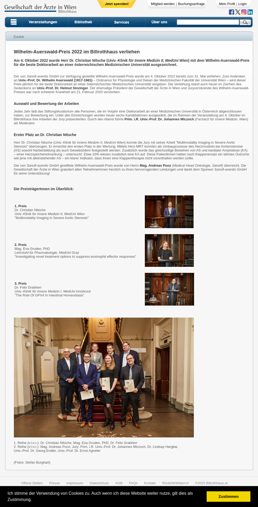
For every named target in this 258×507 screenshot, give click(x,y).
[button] (33, 500)
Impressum (75, 483)
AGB (118, 483)
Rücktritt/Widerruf (175, 483)
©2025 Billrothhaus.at (211, 483)
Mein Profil (227, 4)
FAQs (133, 483)
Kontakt (150, 483)
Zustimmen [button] (228, 496)
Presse (54, 483)
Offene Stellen (32, 483)
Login (242, 4)
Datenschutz (99, 483)
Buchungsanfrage (191, 4)
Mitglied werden (163, 4)
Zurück (19, 37)
